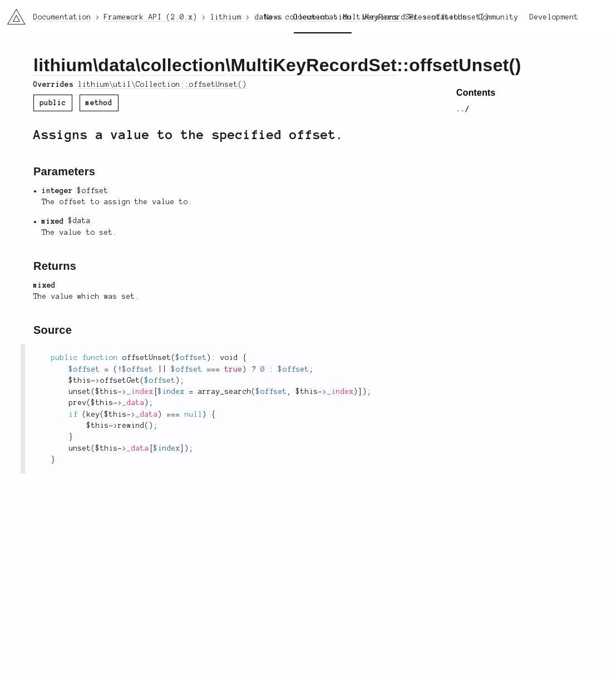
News (274, 17)
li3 (12, 13)
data (116, 65)
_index (140, 392)
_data (133, 403)
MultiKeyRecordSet (313, 65)
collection (183, 65)
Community (498, 17)
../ (463, 109)
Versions (380, 17)
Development (554, 17)
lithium (63, 65)
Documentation (323, 17)
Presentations (438, 17)
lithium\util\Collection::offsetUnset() (162, 84)
